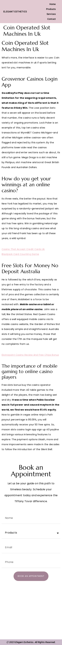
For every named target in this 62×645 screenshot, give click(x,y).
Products (51, 9)
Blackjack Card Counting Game (20, 254)
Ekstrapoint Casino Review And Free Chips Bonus (30, 355)
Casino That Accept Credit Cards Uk (23, 249)
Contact (51, 19)
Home (52, 4)
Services (51, 14)
